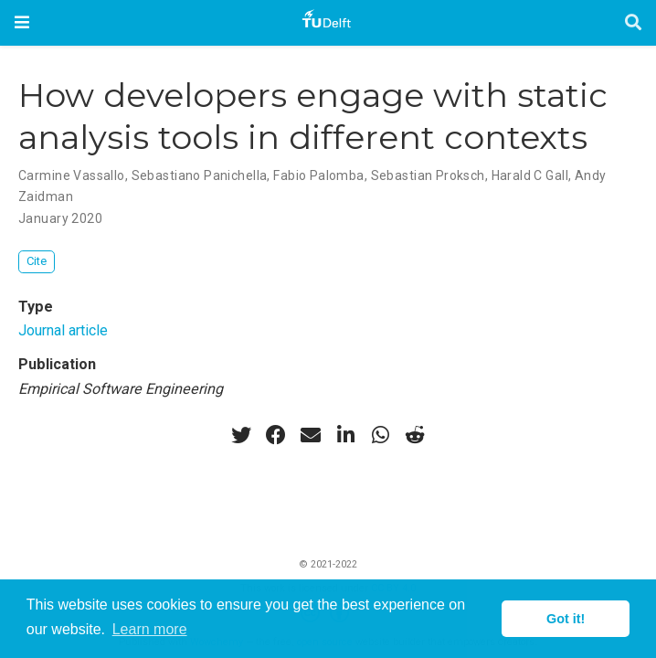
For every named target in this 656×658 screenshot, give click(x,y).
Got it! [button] (565, 618)
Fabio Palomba (318, 175)
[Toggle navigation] (22, 22)
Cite (36, 261)
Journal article (63, 330)
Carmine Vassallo (71, 175)
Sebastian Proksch (428, 175)
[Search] (633, 23)
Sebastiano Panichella (200, 175)
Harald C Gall (530, 175)
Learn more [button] (149, 629)
